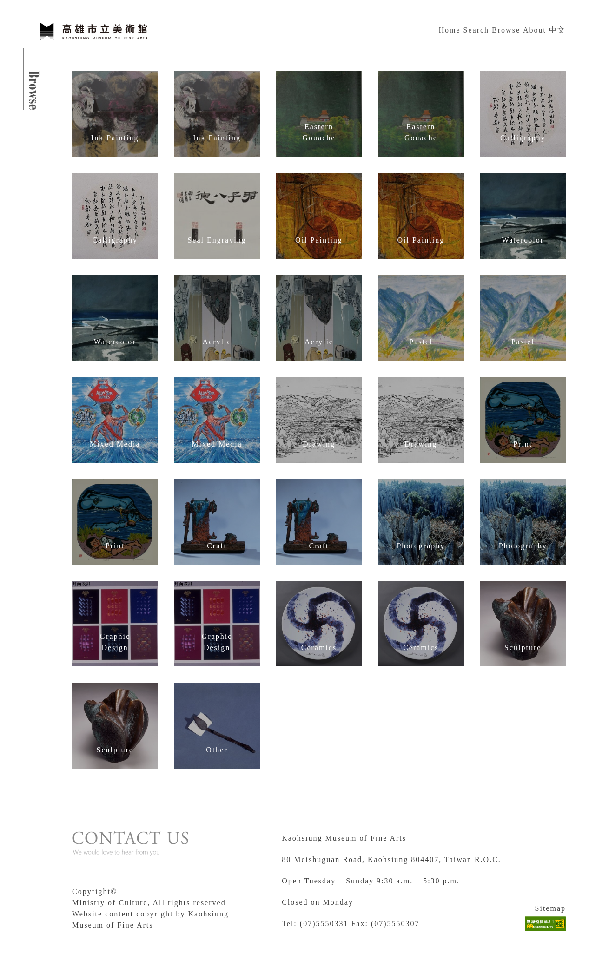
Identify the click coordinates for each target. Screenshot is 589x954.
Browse (506, 30)
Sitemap (550, 908)
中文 (557, 30)
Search (476, 30)
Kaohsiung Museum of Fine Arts (344, 838)
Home (449, 30)
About (534, 30)
